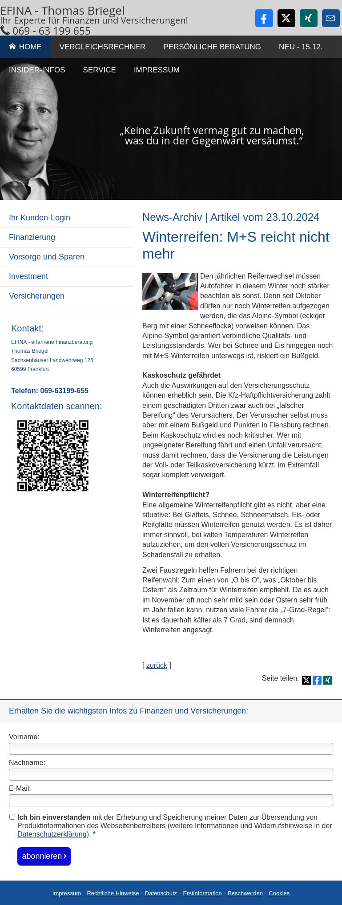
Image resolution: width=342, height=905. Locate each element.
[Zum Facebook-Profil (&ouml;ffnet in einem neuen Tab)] (264, 18)
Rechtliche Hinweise (113, 892)
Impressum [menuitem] (157, 70)
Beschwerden (245, 892)
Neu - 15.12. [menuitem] (300, 47)
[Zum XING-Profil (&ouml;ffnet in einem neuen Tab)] (309, 18)
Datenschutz (161, 892)
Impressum (66, 892)
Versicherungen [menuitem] (36, 295)
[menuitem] (66, 312)
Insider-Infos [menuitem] (37, 70)
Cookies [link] (279, 892)
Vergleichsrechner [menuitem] (103, 47)
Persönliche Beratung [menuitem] (212, 47)
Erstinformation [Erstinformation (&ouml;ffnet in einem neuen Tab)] (202, 892)
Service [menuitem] (99, 70)
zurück (156, 665)
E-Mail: (20, 788)
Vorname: (24, 737)
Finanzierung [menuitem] (32, 237)
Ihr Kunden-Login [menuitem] (39, 217)
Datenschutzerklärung (52, 834)
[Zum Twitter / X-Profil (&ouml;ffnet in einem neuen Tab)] (286, 18)
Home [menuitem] (25, 47)
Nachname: (27, 762)
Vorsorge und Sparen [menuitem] (46, 256)
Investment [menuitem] (28, 276)
